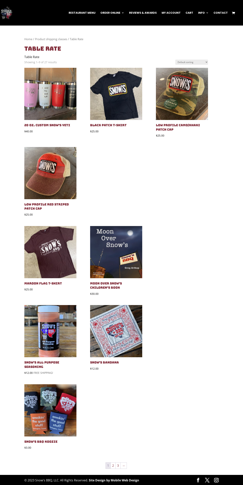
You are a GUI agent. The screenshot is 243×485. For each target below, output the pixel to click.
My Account (171, 13)
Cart (189, 13)
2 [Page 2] (113, 465)
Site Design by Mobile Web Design (114, 480)
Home (28, 39)
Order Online (110, 13)
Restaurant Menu (82, 13)
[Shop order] (191, 62)
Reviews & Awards (143, 13)
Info (201, 13)
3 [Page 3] (118, 465)
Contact (221, 13)
